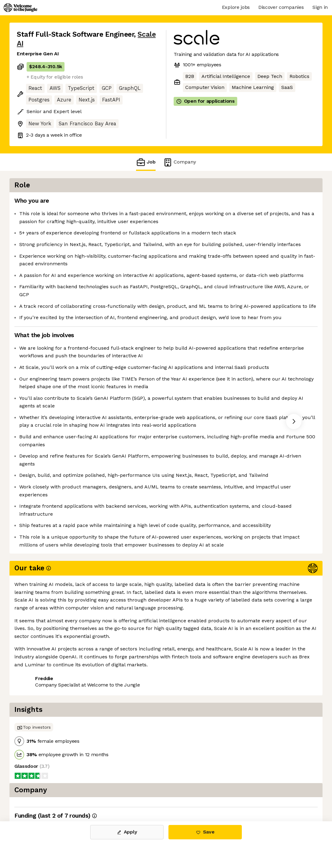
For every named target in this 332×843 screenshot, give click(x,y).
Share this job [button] (33, 795)
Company (179, 162)
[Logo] (20, 7)
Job (146, 162)
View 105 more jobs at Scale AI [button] (96, 795)
